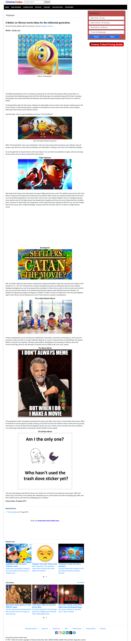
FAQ (66, 628)
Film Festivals (57, 7)
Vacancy (103, 628)
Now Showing (16, 7)
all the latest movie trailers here (48, 521)
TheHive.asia (76, 628)
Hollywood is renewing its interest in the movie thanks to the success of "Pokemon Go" (18, 559)
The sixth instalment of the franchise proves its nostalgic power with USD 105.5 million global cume (45, 600)
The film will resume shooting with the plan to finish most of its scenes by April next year (18, 600)
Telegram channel (47, 26)
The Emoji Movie (12, 512)
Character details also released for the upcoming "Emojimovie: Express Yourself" (71, 559)
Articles (38, 7)
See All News (80, 582)
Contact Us (56, 628)
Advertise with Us (31, 628)
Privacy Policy (90, 628)
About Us (45, 628)
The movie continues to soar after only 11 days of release (71, 599)
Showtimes (69, 7)
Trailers (47, 7)
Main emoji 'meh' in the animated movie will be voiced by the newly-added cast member (45, 558)
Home (7, 7)
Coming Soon (28, 7)
